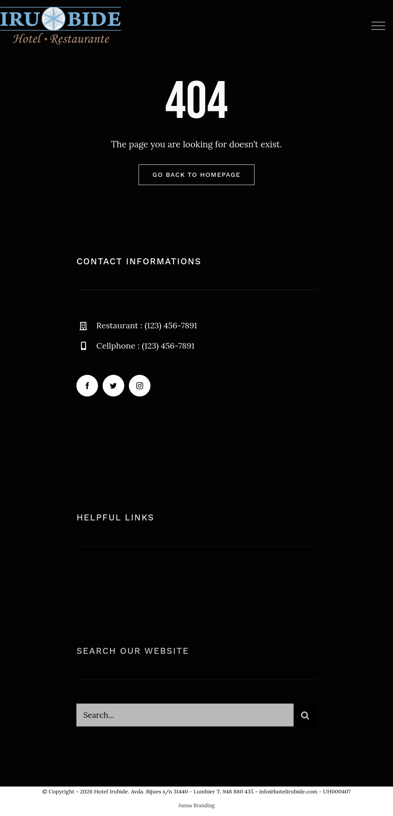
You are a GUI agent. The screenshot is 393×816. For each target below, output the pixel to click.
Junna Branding (197, 805)
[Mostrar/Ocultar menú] (378, 26)
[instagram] (139, 385)
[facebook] (87, 385)
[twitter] (113, 385)
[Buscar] (305, 718)
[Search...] (185, 718)
